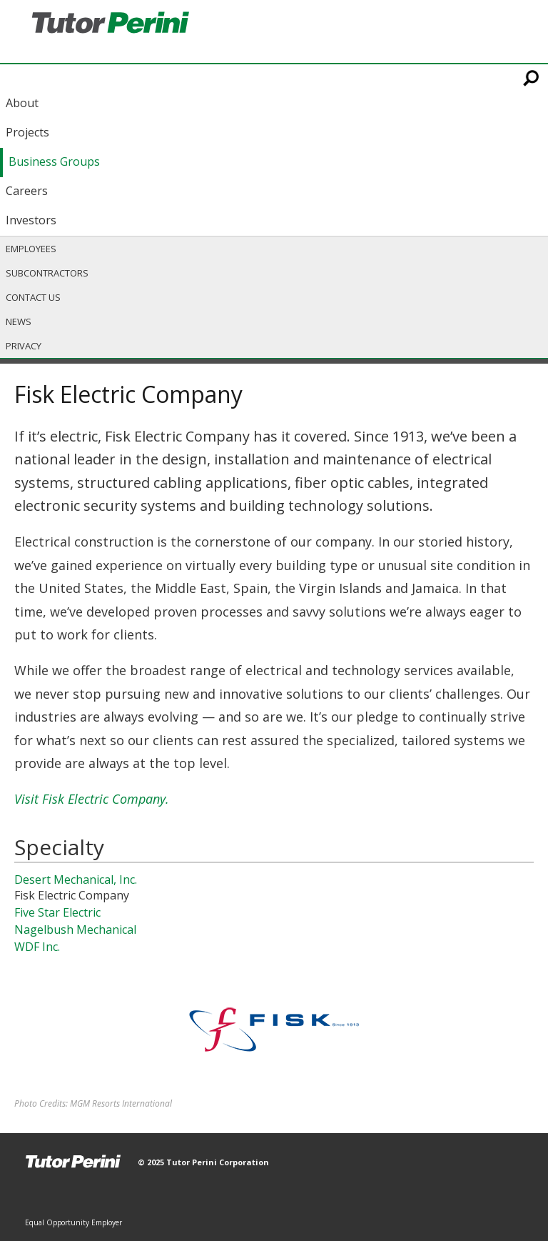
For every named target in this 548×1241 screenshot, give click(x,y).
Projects (27, 132)
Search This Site (531, 77)
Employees (31, 248)
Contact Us (33, 297)
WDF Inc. (37, 947)
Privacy (23, 345)
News (18, 321)
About (22, 103)
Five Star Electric (57, 912)
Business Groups (54, 161)
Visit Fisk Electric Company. (91, 798)
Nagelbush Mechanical (75, 929)
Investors (31, 220)
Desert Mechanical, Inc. (75, 879)
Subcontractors (47, 272)
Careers (27, 191)
